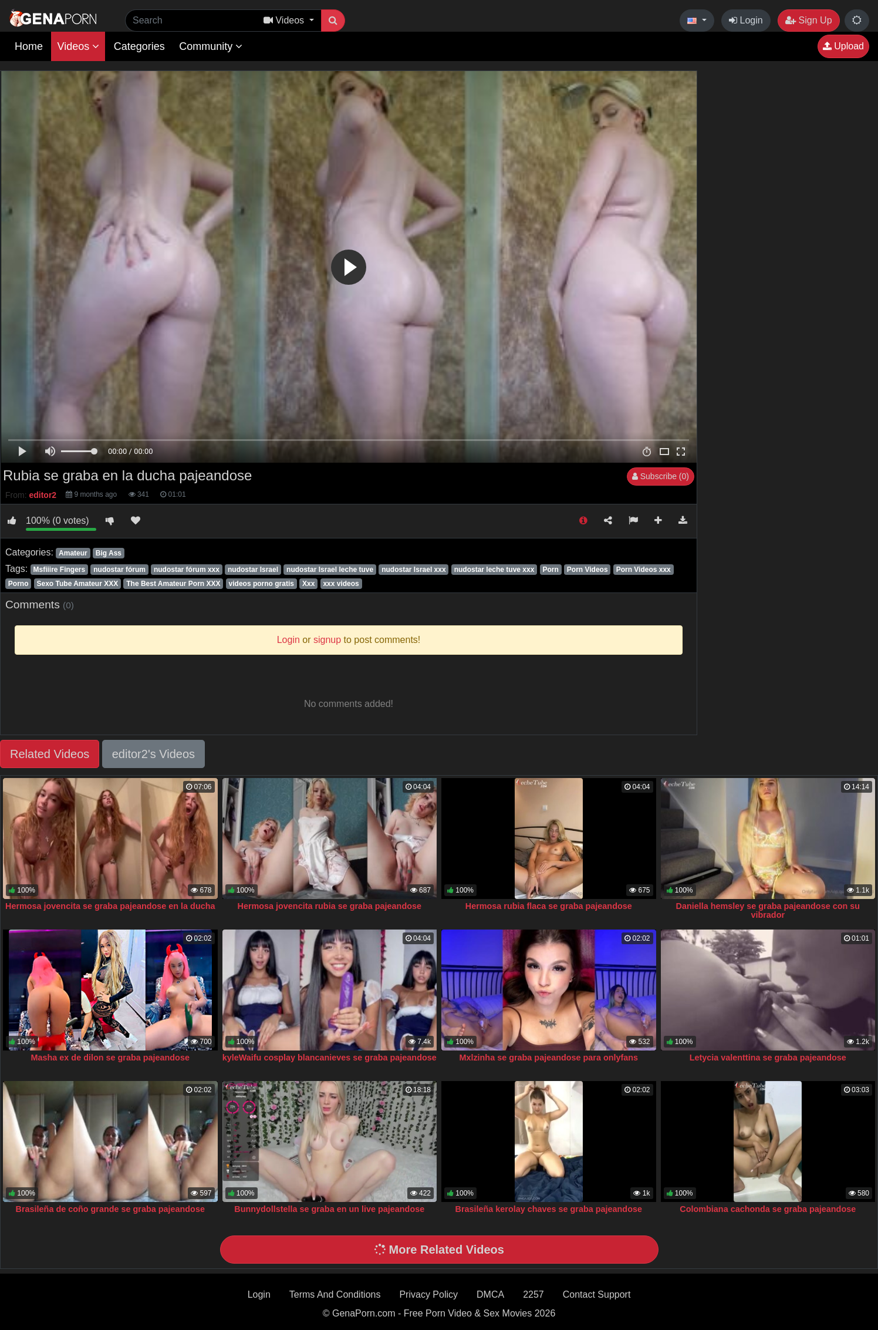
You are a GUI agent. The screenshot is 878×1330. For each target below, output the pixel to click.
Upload (843, 46)
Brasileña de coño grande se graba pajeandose (110, 1209)
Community (210, 46)
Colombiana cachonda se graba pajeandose (768, 1209)
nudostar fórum (119, 569)
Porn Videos (587, 569)
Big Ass (108, 553)
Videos (78, 46)
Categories (139, 46)
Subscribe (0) (660, 476)
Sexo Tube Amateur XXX (78, 584)
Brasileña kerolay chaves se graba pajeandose (548, 1209)
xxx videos (341, 584)
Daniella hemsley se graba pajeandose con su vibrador (768, 910)
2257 (533, 1294)
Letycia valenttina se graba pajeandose (768, 1057)
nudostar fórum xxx (187, 569)
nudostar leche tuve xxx (494, 569)
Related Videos (49, 754)
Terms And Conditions (335, 1294)
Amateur (73, 553)
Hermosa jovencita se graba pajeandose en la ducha (110, 906)
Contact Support (597, 1294)
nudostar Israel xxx (413, 569)
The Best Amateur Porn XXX (173, 584)
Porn (550, 569)
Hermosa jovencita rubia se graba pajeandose (329, 906)
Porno (18, 584)
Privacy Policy (428, 1294)
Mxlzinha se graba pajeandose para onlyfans (548, 1057)
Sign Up (808, 20)
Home (29, 46)
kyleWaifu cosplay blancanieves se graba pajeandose (329, 1057)
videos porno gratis (261, 584)
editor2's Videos (153, 754)
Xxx (308, 584)
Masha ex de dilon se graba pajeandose (110, 1057)
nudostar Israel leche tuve (329, 569)
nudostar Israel (253, 569)
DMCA (490, 1294)
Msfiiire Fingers (59, 569)
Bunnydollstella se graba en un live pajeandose (329, 1209)
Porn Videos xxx (643, 569)
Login (746, 20)
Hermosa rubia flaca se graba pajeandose (548, 906)
